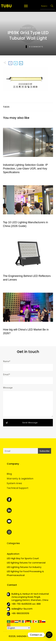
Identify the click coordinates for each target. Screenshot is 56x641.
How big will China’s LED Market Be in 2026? (28, 313)
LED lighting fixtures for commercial (26, 562)
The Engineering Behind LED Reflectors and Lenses (28, 259)
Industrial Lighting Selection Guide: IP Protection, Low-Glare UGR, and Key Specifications (28, 150)
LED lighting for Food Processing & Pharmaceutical (25, 573)
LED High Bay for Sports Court (23, 558)
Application (13, 553)
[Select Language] (18, 627)
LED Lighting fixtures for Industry (24, 567)
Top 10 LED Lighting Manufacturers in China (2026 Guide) (28, 205)
